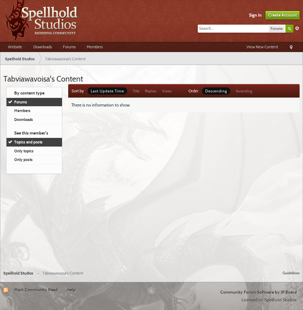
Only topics (24, 150)
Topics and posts (28, 141)
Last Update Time (107, 91)
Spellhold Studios (18, 273)
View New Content (262, 46)
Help (71, 289)
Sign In (255, 15)
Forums (69, 46)
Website (15, 46)
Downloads (42, 46)
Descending (216, 91)
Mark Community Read (36, 289)
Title (136, 91)
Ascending (244, 91)
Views (167, 91)
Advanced (297, 28)
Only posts (23, 159)
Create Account (282, 15)
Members (95, 46)
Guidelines (291, 273)
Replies (150, 91)
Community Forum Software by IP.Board (258, 292)
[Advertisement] (151, 220)
